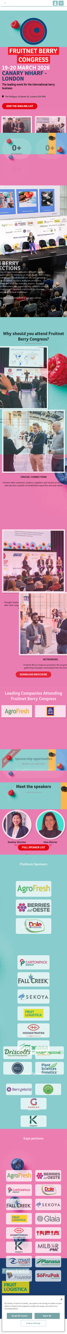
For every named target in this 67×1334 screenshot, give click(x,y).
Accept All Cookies (20, 1316)
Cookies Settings (33, 1323)
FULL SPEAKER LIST (33, 847)
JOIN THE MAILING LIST (19, 106)
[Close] (61, 1299)
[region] (33, 1313)
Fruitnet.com (18, 3)
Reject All (47, 1316)
